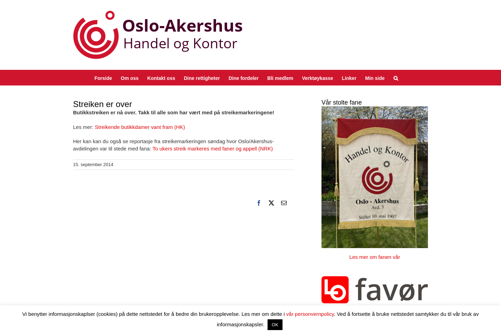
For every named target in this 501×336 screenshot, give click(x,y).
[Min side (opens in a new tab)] (375, 77)
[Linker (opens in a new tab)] (349, 77)
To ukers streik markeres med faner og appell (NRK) (212, 148)
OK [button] (275, 324)
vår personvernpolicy (310, 314)
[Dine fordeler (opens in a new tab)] (244, 77)
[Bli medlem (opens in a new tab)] (280, 77)
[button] (395, 77)
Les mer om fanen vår (374, 257)
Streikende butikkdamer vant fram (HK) (140, 127)
